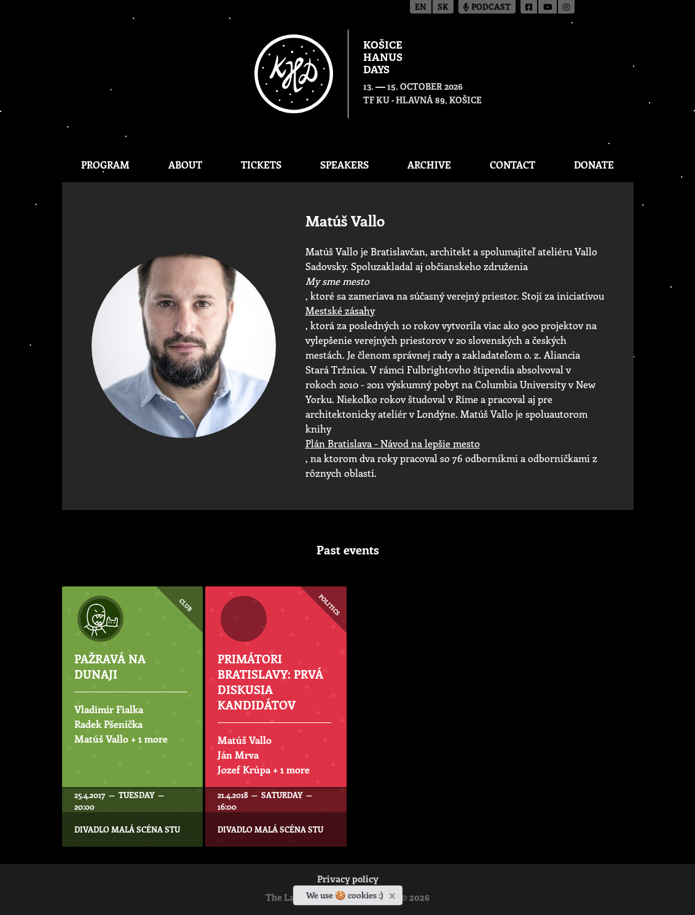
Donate (594, 164)
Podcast (487, 8)
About (185, 164)
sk (443, 8)
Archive (429, 164)
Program (105, 164)
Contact (512, 164)
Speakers (344, 164)
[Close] (393, 893)
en (420, 8)
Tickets (261, 164)
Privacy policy (348, 880)
